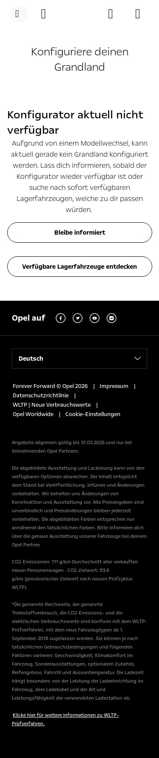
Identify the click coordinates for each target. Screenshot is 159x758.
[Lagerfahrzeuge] (142, 13)
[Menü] (18, 14)
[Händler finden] (115, 13)
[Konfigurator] (48, 13)
